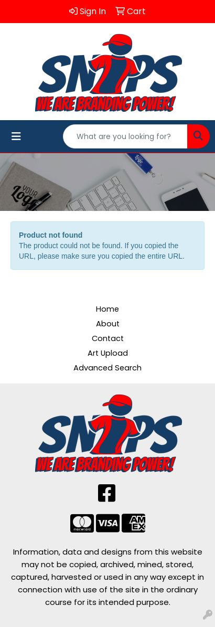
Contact (108, 338)
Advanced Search (107, 368)
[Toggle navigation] (16, 136)
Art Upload (108, 353)
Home (107, 309)
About (108, 323)
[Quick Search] (125, 136)
